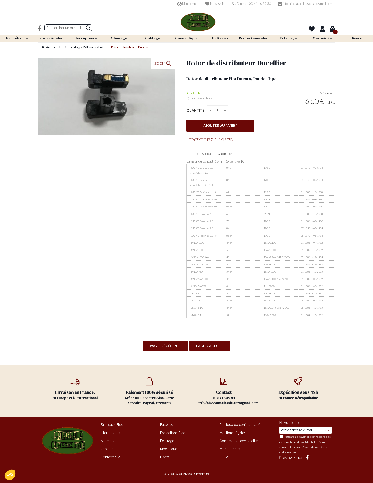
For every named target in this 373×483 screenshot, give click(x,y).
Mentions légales (233, 433)
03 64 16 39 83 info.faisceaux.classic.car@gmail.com (228, 391)
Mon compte (187, 3)
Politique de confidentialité (240, 425)
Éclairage (167, 441)
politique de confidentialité (302, 442)
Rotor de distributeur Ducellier (236, 63)
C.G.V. (224, 457)
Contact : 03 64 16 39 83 (251, 3)
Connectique (110, 457)
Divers (165, 457)
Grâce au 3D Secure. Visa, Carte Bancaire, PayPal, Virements (149, 391)
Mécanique (168, 449)
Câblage (107, 449)
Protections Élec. (173, 433)
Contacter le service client (240, 441)
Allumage (108, 441)
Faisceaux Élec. (112, 425)
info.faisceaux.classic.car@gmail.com (305, 3)
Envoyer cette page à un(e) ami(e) (209, 139)
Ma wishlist (215, 3)
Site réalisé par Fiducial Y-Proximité (186, 473)
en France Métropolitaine (298, 388)
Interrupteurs (110, 433)
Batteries (166, 425)
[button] (10, 475)
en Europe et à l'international (75, 388)
